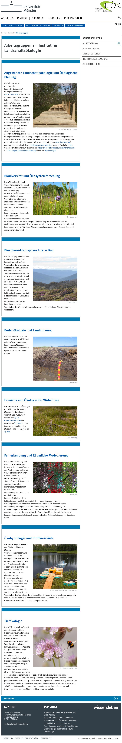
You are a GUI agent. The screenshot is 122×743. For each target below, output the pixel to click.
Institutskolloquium (95, 59)
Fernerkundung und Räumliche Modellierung (36, 455)
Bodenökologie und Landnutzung (28, 330)
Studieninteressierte (12, 26)
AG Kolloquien (91, 64)
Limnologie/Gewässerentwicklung (22, 151)
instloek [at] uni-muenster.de (16, 724)
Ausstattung (90, 43)
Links (70, 145)
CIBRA (19, 423)
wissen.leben (106, 707)
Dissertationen (92, 54)
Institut (11, 33)
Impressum (8, 738)
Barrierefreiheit (43, 738)
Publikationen (73, 18)
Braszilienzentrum (62, 142)
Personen (37, 18)
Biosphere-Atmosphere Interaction (29, 250)
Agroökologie (50, 151)
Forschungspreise (75, 26)
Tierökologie (13, 621)
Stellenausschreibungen (38, 26)
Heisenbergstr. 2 (11, 717)
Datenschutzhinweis (25, 738)
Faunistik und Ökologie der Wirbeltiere (31, 400)
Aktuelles (7, 18)
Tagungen (58, 26)
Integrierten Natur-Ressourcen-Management (56, 148)
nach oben (9, 699)
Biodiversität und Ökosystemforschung (32, 176)
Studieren (54, 18)
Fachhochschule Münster (41, 145)
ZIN (44, 142)
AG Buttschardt (11, 95)
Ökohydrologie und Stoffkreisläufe (29, 538)
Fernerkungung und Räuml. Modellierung (61, 726)
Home (3, 33)
